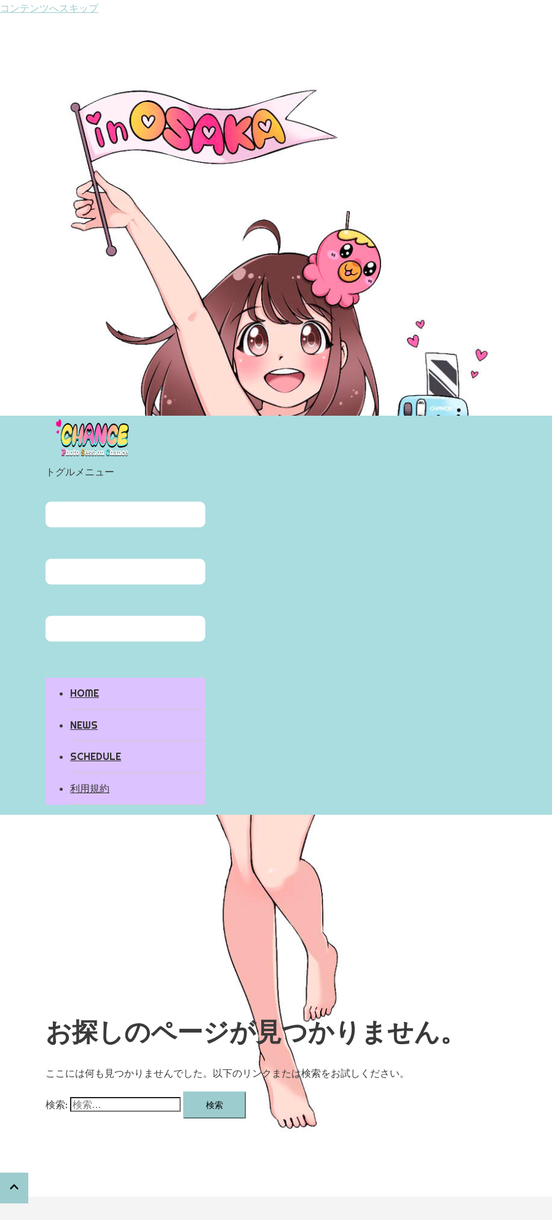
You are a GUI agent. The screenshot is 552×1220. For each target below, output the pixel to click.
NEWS (84, 725)
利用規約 (89, 788)
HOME (84, 693)
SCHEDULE (95, 756)
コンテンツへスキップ (49, 8)
